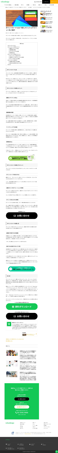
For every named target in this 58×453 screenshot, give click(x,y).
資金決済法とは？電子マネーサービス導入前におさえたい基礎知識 (49, 14)
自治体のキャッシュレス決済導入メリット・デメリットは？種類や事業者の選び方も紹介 (28, 373)
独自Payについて (22, 422)
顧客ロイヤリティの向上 (14, 48)
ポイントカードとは (11, 45)
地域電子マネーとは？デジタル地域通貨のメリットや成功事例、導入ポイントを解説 (28, 351)
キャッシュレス (11, 444)
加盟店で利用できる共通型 (15, 61)
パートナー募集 (35, 425)
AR (47, 444)
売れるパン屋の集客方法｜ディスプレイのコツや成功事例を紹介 (49, 22)
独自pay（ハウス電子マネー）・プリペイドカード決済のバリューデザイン (16, 7)
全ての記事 (29, 7)
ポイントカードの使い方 (12, 60)
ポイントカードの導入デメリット (14, 54)
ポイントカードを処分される (15, 55)
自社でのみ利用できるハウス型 (15, 63)
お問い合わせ (47, 1)
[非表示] (23, 43)
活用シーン (40, 4)
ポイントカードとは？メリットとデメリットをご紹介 (49, 18)
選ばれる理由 (17, 4)
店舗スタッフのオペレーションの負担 (17, 57)
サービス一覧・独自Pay (8, 4)
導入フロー (34, 4)
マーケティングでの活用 (14, 51)
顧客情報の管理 (13, 49)
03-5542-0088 (38, 1)
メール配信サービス (23, 444)
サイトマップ (46, 428)
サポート (22, 4)
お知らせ (34, 426)
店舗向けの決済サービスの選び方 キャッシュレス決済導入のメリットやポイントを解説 (28, 362)
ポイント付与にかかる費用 (15, 58)
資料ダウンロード (54, 1)
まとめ (9, 64)
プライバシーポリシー (47, 426)
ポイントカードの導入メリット (14, 46)
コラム (45, 4)
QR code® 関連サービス (11, 448)
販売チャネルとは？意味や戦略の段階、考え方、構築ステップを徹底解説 (49, 27)
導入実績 (28, 4)
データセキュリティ (35, 444)
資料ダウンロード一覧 (47, 424)
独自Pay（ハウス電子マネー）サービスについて (15, 339)
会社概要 (45, 425)
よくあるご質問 (51, 4)
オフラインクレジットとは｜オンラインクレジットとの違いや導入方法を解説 (49, 31)
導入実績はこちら (9, 340)
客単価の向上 (12, 52)
